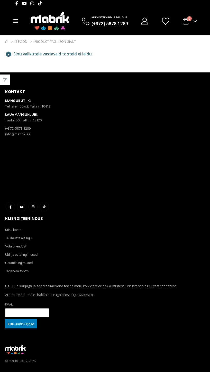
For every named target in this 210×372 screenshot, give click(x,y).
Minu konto (13, 230)
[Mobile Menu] (17, 21)
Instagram (33, 206)
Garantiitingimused (19, 263)
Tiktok (44, 206)
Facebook (10, 206)
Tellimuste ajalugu (18, 238)
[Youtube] (24, 3)
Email (9, 304)
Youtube (21, 206)
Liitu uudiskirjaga (21, 323)
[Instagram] (32, 3)
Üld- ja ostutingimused (21, 255)
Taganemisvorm (17, 271)
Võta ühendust (15, 246)
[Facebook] (16, 3)
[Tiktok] (39, 3)
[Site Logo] (50, 21)
